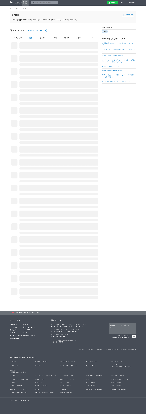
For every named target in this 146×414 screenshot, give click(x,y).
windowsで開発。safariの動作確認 (112, 55)
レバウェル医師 (90, 385)
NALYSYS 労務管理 (66, 392)
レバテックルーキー (57, 330)
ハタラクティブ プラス (67, 379)
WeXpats (63, 389)
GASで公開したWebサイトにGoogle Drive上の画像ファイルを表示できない (119, 76)
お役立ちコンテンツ (29, 335)
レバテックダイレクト (59, 336)
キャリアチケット (15, 375)
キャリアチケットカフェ (67, 375)
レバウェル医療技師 (16, 385)
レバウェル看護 (90, 382)
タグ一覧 (18, 8)
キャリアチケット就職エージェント (45, 375)
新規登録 (132, 2)
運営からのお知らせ (29, 327)
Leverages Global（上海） (119, 389)
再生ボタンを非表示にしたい (110, 66)
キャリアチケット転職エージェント (20, 379)
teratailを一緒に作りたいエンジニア (27, 313)
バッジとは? (14, 327)
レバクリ (12, 382)
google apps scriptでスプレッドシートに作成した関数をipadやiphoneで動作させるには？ (118, 61)
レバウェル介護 (65, 382)
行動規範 (99, 349)
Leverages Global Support (94, 389)
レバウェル (38, 382)
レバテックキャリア (74, 330)
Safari (105, 31)
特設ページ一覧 (14, 338)
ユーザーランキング (16, 335)
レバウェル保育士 (116, 382)
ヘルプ (25, 333)
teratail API (26, 330)
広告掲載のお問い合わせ (128, 349)
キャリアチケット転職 (117, 375)
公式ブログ (26, 324)
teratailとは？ (14, 324)
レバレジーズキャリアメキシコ (19, 392)
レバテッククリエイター (77, 325)
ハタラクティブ (39, 379)
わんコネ (38, 389)
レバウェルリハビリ (41, 385)
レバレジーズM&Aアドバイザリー (121, 379)
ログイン (123, 2)
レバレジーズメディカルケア (18, 389)
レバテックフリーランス (59, 325)
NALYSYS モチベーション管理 (44, 392)
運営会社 (81, 349)
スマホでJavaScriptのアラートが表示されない (116, 81)
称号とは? (13, 330)
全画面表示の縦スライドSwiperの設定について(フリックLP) (119, 44)
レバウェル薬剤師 (116, 385)
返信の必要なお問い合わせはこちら (121, 337)
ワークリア (89, 379)
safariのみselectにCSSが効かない (112, 70)
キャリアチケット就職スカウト (95, 375)
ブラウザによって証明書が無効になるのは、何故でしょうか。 (118, 50)
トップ (12, 8)
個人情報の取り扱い (112, 349)
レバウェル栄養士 (65, 385)
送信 (134, 336)
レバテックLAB (65, 341)
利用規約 (90, 349)
